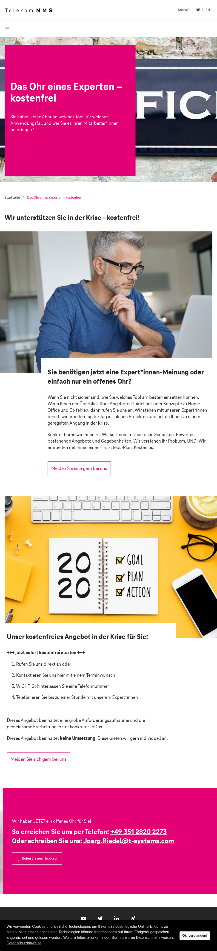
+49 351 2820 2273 (138, 832)
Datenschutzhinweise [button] (24, 943)
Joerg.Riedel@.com (128, 841)
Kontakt (184, 10)
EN (208, 10)
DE (198, 10)
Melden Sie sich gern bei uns (79, 468)
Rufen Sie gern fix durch (40, 858)
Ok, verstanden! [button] (194, 935)
